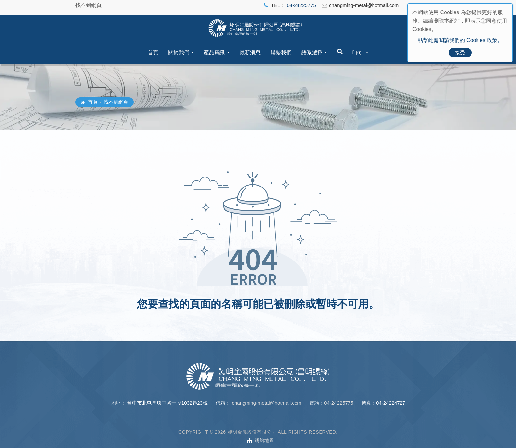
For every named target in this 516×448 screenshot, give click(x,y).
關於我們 (178, 52)
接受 (460, 52)
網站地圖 (264, 440)
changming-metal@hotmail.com (265, 403)
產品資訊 (214, 52)
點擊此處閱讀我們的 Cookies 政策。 (460, 40)
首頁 (153, 52)
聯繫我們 (281, 52)
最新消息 (250, 52)
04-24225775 (301, 5)
